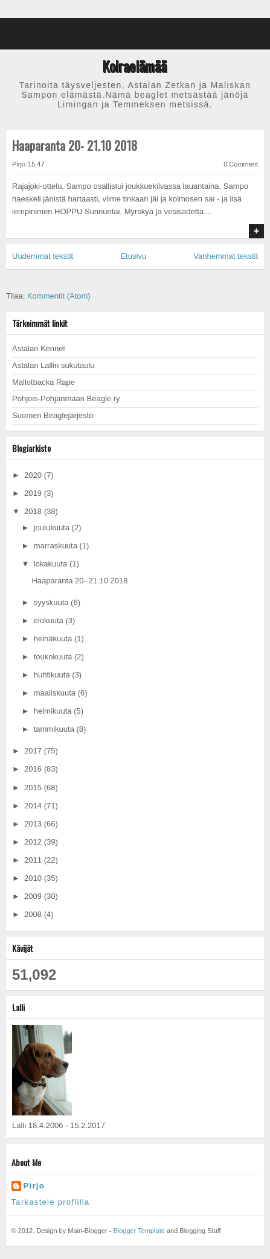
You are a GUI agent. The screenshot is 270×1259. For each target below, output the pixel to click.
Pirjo (34, 1185)
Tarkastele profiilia (50, 1202)
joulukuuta (53, 527)
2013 (34, 823)
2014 (34, 805)
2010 (34, 878)
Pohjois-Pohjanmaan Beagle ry (66, 398)
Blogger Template (138, 1230)
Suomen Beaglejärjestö (52, 415)
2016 (34, 768)
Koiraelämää (135, 66)
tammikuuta (55, 729)
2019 (34, 493)
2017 (34, 750)
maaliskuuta (56, 692)
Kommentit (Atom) (59, 295)
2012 (34, 841)
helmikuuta (54, 710)
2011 (34, 859)
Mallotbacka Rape (43, 382)
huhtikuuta (53, 674)
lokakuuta (51, 563)
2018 (34, 511)
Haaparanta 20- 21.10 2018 (74, 145)
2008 (34, 914)
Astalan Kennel (38, 348)
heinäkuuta (54, 638)
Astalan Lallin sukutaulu (53, 365)
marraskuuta (57, 545)
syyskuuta (52, 602)
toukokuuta (54, 656)
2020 (34, 475)
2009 (34, 896)
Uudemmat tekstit (42, 256)
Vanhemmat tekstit (225, 256)
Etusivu (133, 256)
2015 (34, 787)
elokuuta (50, 620)
